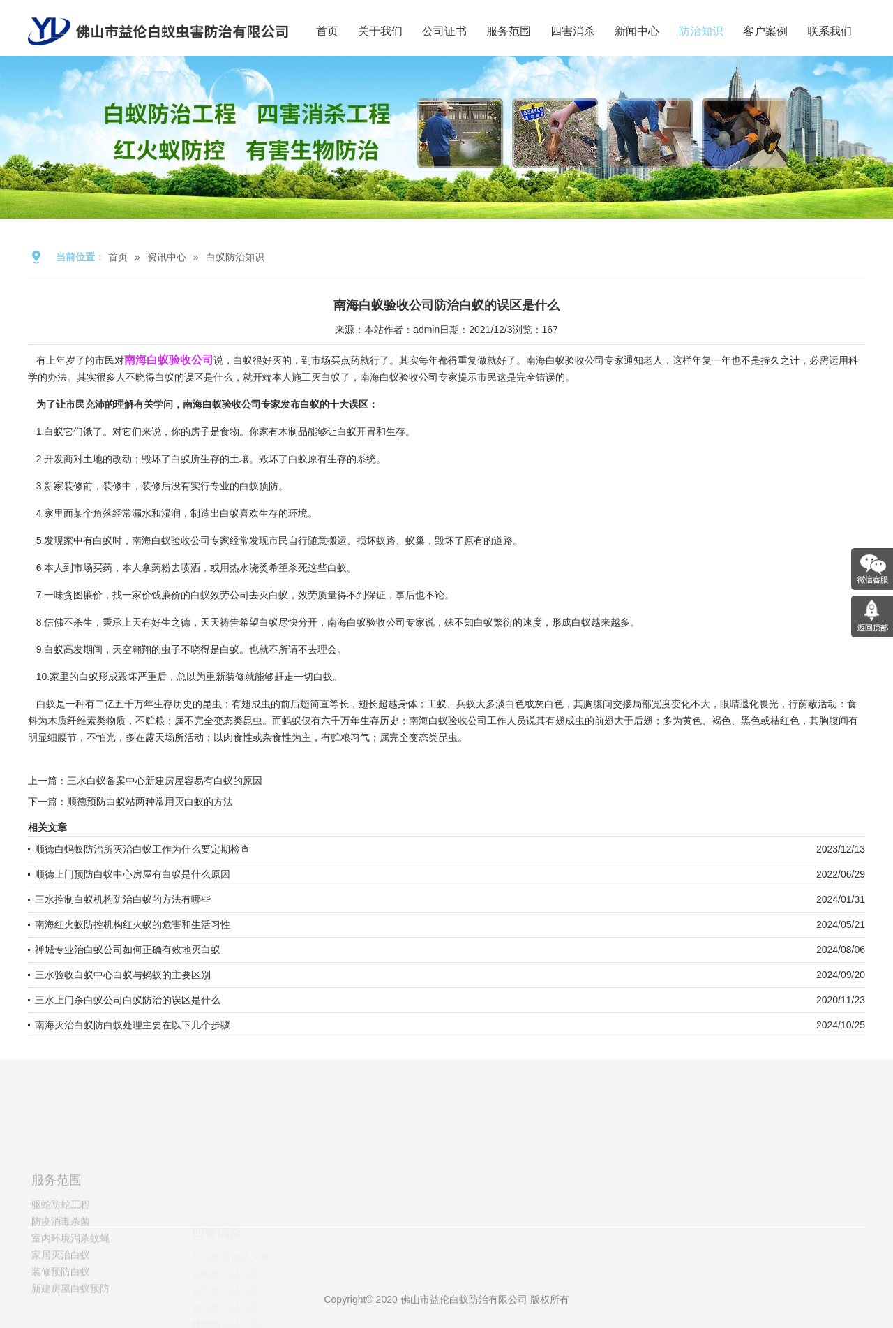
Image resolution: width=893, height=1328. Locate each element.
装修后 (156, 486)
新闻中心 (637, 31)
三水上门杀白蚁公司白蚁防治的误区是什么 (127, 999)
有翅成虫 (565, 720)
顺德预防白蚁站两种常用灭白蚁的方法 (150, 801)
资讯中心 (166, 257)
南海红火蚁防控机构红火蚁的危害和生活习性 (132, 924)
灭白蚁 (325, 377)
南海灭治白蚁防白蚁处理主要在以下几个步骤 (132, 1025)
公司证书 (444, 31)
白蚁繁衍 (493, 622)
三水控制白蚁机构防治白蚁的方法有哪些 (123, 899)
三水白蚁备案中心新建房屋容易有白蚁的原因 (164, 780)
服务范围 (508, 31)
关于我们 (380, 31)
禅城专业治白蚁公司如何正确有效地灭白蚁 (127, 949)
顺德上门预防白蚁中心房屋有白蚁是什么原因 (132, 874)
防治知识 (701, 31)
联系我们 (829, 31)
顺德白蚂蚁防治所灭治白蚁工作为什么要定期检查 (142, 849)
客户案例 (765, 31)
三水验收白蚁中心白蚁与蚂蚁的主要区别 (123, 974)
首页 (327, 31)
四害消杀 (572, 31)
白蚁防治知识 (235, 257)
